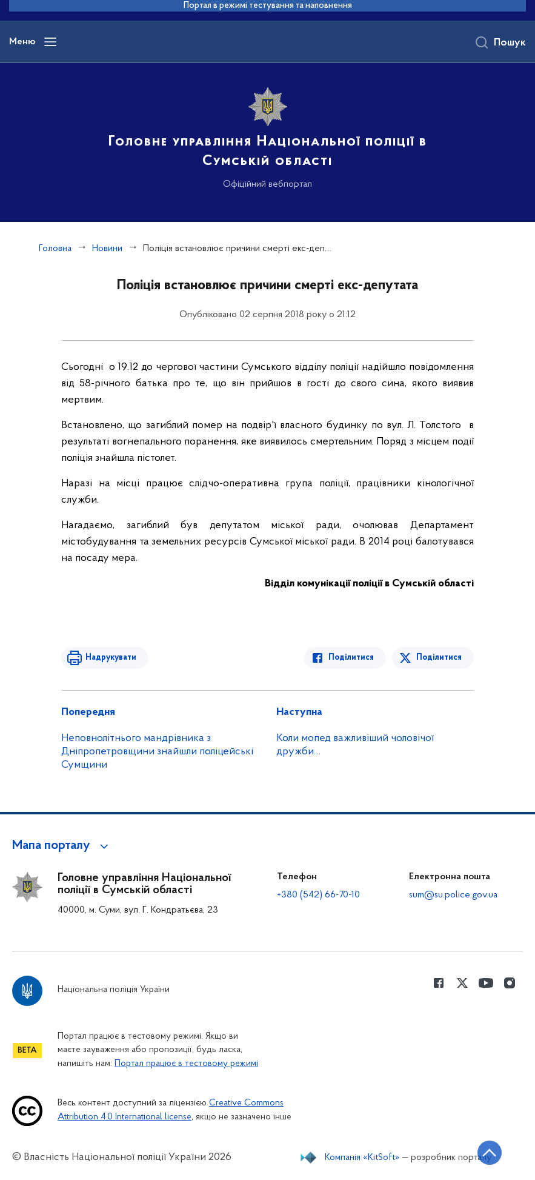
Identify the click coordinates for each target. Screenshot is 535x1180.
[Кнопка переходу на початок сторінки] (489, 1153)
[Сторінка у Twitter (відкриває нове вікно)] (462, 983)
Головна (55, 248)
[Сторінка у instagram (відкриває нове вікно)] (509, 983)
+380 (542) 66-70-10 (318, 895)
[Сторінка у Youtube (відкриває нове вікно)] (486, 983)
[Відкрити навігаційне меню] (50, 42)
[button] (62, 846)
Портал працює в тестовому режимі (186, 1063)
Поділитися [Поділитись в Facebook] (351, 657)
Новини (107, 248)
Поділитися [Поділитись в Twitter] (439, 657)
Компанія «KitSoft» (362, 1157)
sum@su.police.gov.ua (453, 895)
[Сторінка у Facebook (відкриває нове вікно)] (438, 983)
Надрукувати (110, 657)
